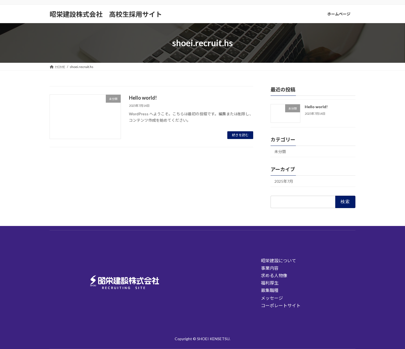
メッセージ (272, 298)
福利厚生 (270, 282)
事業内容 (270, 268)
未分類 (280, 151)
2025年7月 (283, 181)
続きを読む (240, 135)
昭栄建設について (278, 260)
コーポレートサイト (281, 305)
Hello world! (143, 98)
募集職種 (270, 290)
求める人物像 (274, 275)
